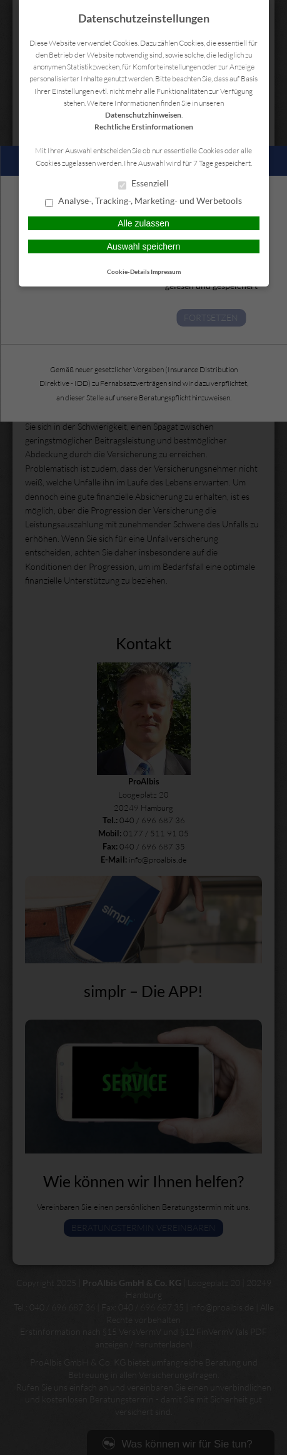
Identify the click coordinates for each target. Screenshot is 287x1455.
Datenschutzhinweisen (143, 114)
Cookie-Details (128, 271)
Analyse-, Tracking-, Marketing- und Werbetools (143, 201)
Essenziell (143, 184)
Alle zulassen (143, 223)
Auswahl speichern (144, 246)
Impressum (166, 271)
